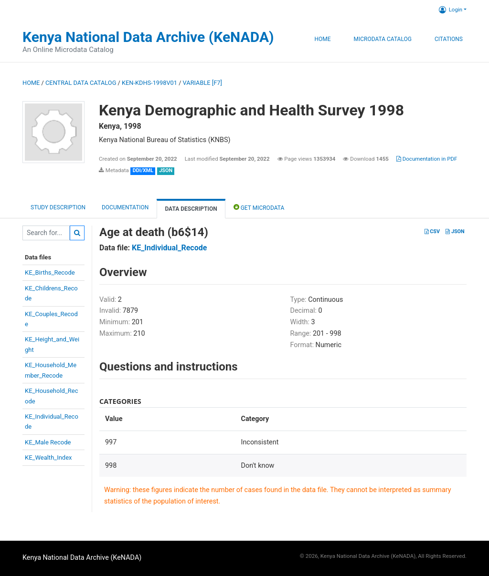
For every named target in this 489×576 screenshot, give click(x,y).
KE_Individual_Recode (169, 247)
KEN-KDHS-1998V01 (149, 82)
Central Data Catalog (80, 82)
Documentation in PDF (426, 158)
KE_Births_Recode (50, 272)
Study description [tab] (58, 207)
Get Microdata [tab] (259, 207)
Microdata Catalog (383, 39)
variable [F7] (202, 82)
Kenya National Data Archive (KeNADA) (148, 37)
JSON (455, 231)
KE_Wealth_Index (48, 457)
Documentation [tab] (125, 207)
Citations (449, 39)
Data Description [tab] (191, 209)
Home (322, 39)
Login (450, 9)
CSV (432, 231)
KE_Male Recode (48, 442)
